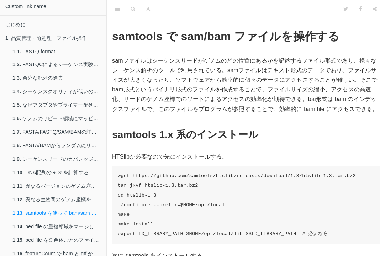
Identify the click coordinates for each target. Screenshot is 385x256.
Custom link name (25, 6)
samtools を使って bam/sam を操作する (59, 213)
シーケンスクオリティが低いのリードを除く (59, 91)
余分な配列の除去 (37, 78)
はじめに (15, 24)
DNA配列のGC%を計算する (50, 172)
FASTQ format (33, 51)
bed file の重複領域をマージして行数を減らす (59, 226)
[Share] (374, 9)
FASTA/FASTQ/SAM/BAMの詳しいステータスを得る (59, 132)
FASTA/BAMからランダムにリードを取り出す (59, 145)
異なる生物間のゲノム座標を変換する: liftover (59, 199)
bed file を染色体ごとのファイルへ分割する (59, 240)
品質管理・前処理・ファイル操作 (46, 38)
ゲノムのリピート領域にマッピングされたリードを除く (59, 118)
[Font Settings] (148, 9)
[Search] (133, 9)
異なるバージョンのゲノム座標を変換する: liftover (59, 186)
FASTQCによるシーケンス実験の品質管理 (59, 64)
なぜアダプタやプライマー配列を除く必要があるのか (59, 105)
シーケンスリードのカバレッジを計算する (59, 159)
